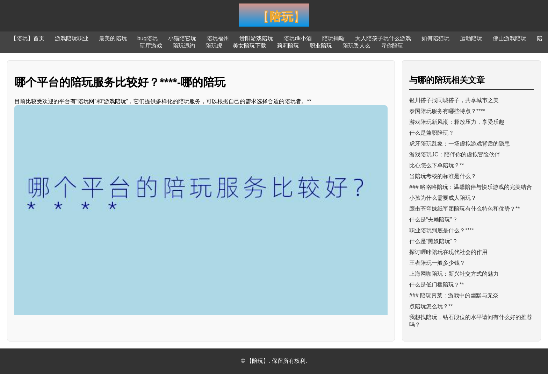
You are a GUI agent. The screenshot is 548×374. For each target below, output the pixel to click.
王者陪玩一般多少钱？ (437, 263)
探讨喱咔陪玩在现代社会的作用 (448, 252)
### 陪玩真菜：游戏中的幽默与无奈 (453, 295)
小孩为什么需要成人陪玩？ (442, 198)
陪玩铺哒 (333, 38)
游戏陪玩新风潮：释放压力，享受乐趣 (456, 122)
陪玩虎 (214, 46)
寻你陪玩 (392, 46)
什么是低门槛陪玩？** (436, 285)
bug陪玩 (147, 38)
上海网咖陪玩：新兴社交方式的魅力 (454, 274)
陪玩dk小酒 (297, 38)
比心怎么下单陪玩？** (436, 165)
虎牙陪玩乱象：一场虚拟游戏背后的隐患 (459, 144)
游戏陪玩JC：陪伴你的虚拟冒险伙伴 (454, 154)
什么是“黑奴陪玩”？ (433, 241)
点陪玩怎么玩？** (431, 306)
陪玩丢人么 (356, 46)
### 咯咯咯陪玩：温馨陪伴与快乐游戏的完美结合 (470, 187)
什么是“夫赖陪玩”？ (433, 220)
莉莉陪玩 (288, 46)
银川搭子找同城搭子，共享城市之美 (454, 100)
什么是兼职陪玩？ (431, 133)
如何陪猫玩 (435, 38)
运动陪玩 (471, 38)
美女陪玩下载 (249, 46)
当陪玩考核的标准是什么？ (442, 176)
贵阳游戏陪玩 (256, 38)
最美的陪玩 (113, 38)
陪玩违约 (184, 46)
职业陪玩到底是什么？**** (441, 230)
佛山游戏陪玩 (509, 38)
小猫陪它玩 (182, 38)
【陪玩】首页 (27, 38)
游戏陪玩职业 (71, 38)
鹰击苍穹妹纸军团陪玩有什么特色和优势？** (464, 209)
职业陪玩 (321, 46)
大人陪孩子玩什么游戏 (383, 38)
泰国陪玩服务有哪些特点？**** (447, 111)
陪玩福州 (218, 38)
